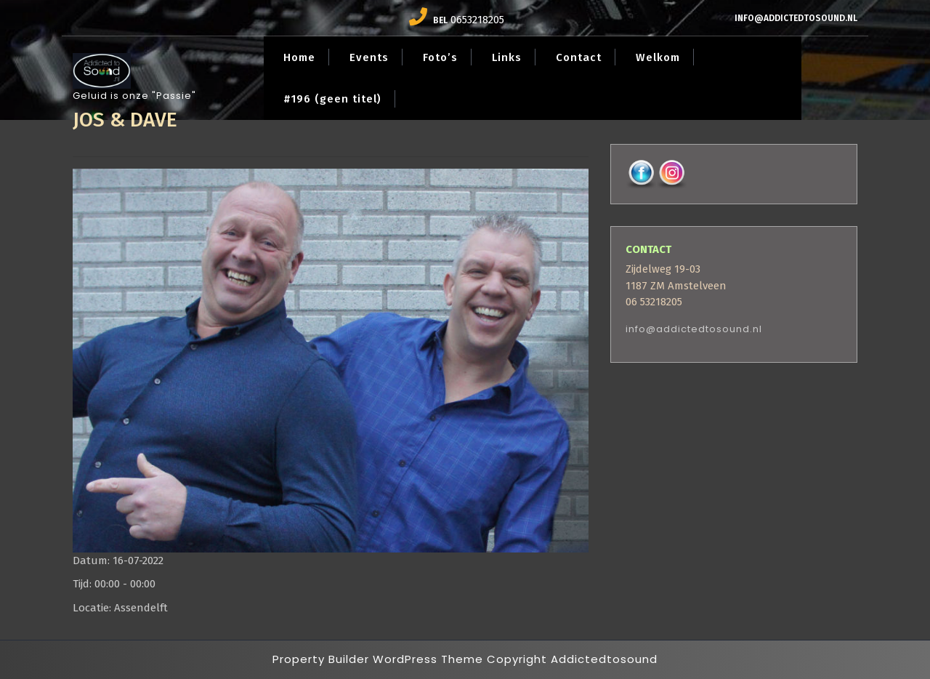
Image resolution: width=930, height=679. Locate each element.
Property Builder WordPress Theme (377, 659)
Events (369, 57)
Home (299, 57)
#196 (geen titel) (332, 98)
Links (507, 57)
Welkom (658, 57)
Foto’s (440, 57)
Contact (579, 57)
